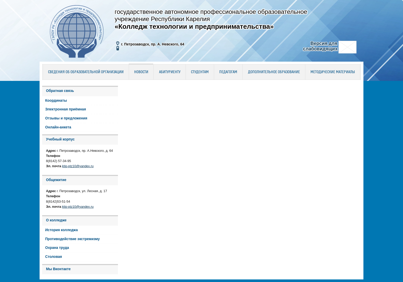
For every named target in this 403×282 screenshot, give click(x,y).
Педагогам (228, 72)
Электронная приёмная (65, 109)
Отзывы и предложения (66, 118)
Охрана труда (57, 248)
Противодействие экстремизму (72, 239)
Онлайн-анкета (58, 127)
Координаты (56, 100)
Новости (141, 72)
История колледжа (61, 230)
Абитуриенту (169, 72)
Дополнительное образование (274, 72)
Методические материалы (332, 72)
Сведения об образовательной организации (86, 72)
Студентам (200, 72)
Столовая (53, 257)
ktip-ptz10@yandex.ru (78, 166)
